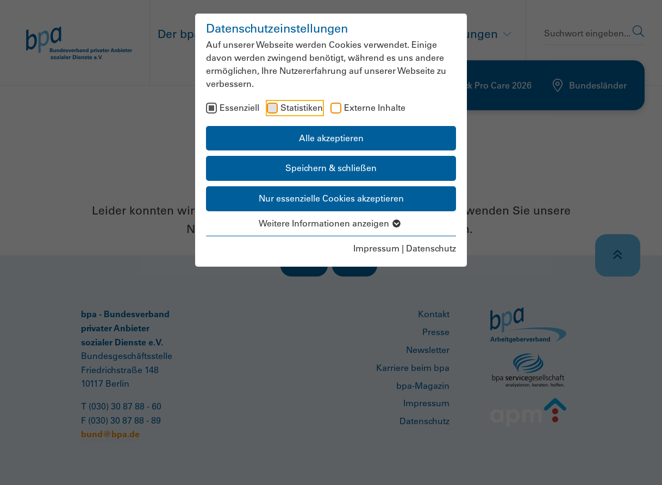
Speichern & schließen (331, 167)
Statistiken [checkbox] (301, 107)
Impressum (376, 248)
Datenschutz (431, 248)
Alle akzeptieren (331, 138)
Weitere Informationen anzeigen (331, 223)
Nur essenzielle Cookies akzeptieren (331, 198)
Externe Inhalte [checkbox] (374, 107)
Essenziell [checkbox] (239, 107)
